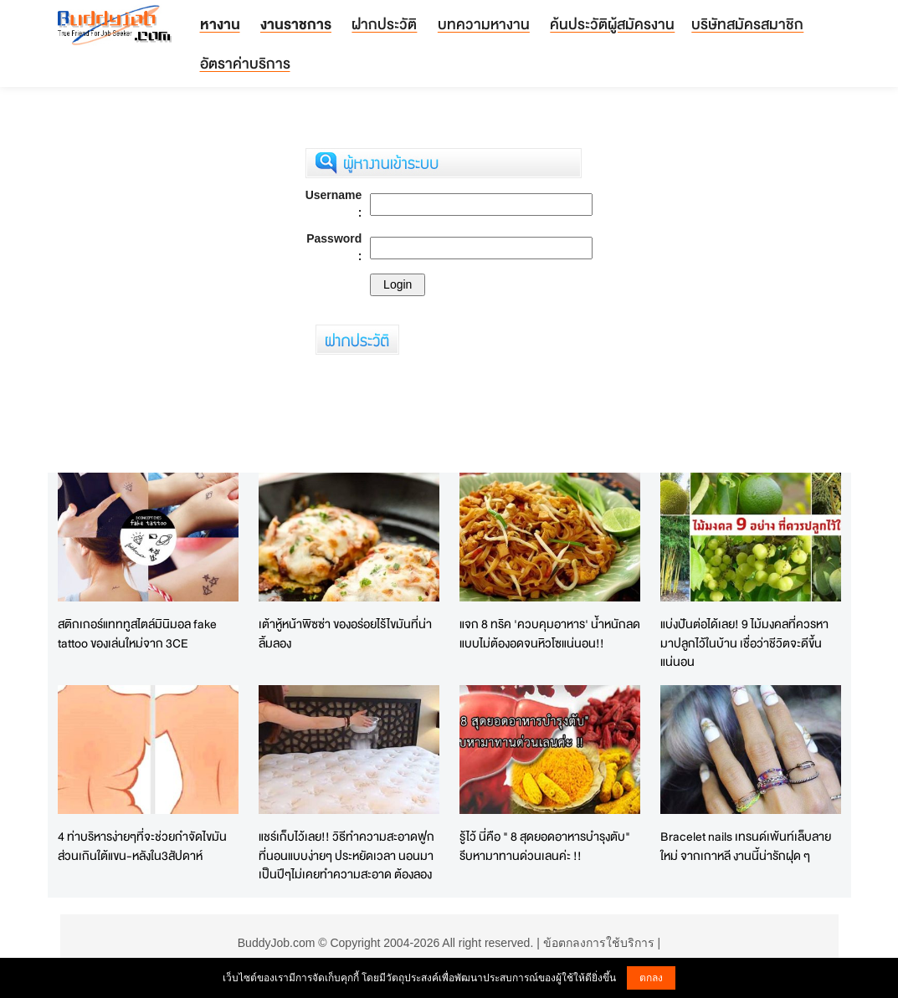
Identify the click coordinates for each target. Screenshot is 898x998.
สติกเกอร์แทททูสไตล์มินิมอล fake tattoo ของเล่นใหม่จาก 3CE (137, 633)
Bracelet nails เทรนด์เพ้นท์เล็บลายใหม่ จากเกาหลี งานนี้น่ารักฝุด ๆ (745, 846)
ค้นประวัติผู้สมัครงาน (612, 24)
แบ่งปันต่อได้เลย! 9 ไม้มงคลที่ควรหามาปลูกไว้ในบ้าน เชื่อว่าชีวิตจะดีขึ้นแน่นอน (744, 642)
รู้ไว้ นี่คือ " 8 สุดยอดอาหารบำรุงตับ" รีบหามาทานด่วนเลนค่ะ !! (544, 846)
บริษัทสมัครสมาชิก (747, 24)
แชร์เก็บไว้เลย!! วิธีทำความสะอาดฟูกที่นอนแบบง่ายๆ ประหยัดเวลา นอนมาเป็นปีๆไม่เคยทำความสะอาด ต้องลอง (346, 855)
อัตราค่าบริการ (245, 63)
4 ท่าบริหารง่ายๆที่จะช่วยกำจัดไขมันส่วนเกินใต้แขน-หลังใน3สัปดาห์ (142, 846)
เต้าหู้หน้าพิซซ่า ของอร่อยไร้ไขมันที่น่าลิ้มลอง (345, 633)
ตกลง (651, 978)
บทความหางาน (484, 24)
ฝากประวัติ (384, 24)
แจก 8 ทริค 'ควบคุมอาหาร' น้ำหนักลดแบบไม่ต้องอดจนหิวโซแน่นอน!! (549, 633)
